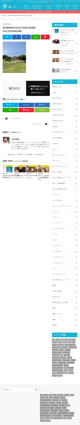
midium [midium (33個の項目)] (55, 334)
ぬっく (54, 146)
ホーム (26, 7)
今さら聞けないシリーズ (61, 273)
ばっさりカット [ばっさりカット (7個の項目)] (57, 344)
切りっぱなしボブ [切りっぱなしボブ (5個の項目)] (58, 362)
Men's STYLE (57, 107)
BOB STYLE (56, 85)
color (54, 91)
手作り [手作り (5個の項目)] (54, 367)
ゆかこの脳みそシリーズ (61, 173)
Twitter (21, 154)
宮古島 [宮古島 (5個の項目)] (71, 364)
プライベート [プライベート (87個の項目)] (62, 354)
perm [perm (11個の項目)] (59, 334)
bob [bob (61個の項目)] (54, 331)
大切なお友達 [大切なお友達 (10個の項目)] (60, 364)
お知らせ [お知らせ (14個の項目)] (55, 341)
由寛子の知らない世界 (60, 295)
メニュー (49, 7)
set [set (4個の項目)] (69, 334)
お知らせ (55, 140)
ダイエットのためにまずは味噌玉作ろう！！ (63, 60)
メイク (54, 262)
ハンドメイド (57, 218)
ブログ (66, 7)
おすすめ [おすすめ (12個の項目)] (60, 336)
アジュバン (56, 190)
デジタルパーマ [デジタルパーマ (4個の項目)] (57, 352)
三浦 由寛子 (15, 139)
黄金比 (54, 317)
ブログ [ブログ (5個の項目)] (54, 354)
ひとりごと (56, 157)
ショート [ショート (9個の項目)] (63, 349)
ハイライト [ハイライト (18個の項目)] (66, 352)
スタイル (58, 7)
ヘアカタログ (57, 245)
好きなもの (56, 289)
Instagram (40, 154)
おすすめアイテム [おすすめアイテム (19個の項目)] (70, 336)
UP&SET (55, 124)
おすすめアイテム (58, 129)
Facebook (30, 154)
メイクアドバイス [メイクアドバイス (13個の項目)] (58, 359)
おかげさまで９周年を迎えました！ (63, 32)
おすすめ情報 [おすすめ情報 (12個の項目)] (56, 339)
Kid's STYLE (56, 96)
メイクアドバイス (58, 267)
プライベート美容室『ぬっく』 (23, 421)
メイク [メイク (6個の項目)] (66, 357)
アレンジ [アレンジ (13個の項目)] (66, 347)
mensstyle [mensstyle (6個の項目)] (72, 331)
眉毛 (54, 300)
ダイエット (56, 212)
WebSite (12, 154)
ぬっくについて (37, 7)
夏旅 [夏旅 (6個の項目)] (54, 364)
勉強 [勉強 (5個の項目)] (65, 362)
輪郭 (54, 311)
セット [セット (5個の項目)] (69, 349)
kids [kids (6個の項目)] (62, 331)
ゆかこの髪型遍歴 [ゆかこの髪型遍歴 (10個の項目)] (58, 347)
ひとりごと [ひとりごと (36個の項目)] (66, 344)
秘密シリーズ (57, 306)
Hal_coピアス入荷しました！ (63, 51)
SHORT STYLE (57, 118)
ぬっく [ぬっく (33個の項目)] (61, 341)
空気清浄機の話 (61, 69)
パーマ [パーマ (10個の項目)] (73, 352)
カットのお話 (57, 195)
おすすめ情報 (57, 135)
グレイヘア (56, 207)
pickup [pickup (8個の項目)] (65, 334)
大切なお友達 (57, 284)
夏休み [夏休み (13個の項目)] (70, 362)
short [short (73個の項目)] (73, 334)
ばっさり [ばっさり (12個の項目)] (67, 341)
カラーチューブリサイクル (61, 201)
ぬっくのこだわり (58, 151)
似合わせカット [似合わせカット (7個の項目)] (68, 359)
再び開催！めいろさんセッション (63, 42)
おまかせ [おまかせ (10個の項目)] (64, 339)
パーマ (54, 229)
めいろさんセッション (60, 162)
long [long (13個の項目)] (66, 331)
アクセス (75, 7)
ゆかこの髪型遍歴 (58, 179)
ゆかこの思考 (57, 168)
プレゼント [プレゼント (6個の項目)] (71, 354)
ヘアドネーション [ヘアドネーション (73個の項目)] (58, 357)
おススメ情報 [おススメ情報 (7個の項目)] (72, 339)
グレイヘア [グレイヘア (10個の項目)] (56, 349)
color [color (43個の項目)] (57, 331)
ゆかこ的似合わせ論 (59, 184)
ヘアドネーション (58, 251)
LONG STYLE (57, 102)
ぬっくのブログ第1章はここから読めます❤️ (40, 12)
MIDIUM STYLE (57, 113)
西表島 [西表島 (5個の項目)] (60, 367)
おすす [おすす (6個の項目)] (54, 336)
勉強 (54, 278)
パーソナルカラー (58, 223)
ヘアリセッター (57, 256)
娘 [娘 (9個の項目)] (67, 364)
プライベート (57, 240)
